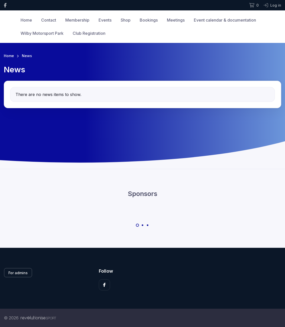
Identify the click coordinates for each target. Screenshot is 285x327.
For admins (18, 273)
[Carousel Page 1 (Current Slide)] (137, 225)
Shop (126, 20)
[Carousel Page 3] (147, 225)
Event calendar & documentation (225, 20)
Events (105, 20)
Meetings (176, 20)
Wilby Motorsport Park (42, 33)
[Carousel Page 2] (142, 225)
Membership (77, 20)
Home (26, 20)
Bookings (149, 20)
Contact (48, 20)
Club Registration (89, 33)
